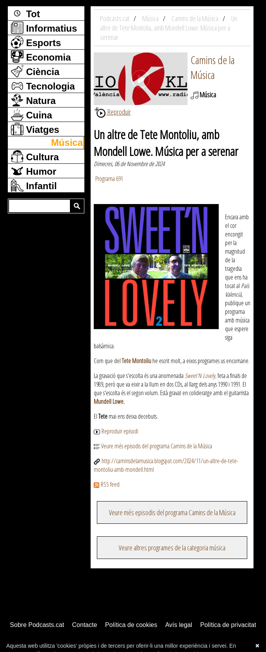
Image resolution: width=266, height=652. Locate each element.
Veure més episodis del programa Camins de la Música (153, 446)
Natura (33, 100)
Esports (36, 42)
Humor (33, 171)
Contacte (84, 625)
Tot (25, 13)
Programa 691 (108, 178)
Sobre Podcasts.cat (37, 625)
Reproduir (112, 111)
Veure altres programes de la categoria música (172, 547)
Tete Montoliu (136, 360)
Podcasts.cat (115, 18)
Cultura (35, 156)
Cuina (31, 114)
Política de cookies (131, 625)
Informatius (44, 27)
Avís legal (178, 625)
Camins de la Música (213, 67)
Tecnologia (43, 85)
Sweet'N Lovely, (201, 375)
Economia (41, 56)
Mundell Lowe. (109, 401)
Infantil (34, 185)
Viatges (35, 129)
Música (67, 142)
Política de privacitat (228, 625)
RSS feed (107, 484)
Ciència (35, 71)
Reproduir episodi (116, 431)
